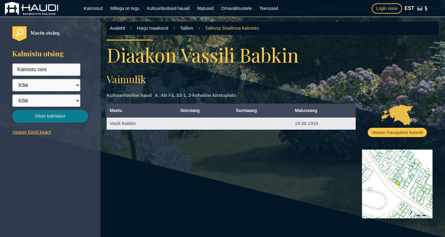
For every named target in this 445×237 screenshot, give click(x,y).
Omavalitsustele (236, 8)
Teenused (268, 8)
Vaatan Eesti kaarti (31, 132)
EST (409, 8)
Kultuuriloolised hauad (168, 8)
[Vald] (46, 100)
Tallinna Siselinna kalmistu (232, 28)
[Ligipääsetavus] (420, 8)
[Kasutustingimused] (426, 8)
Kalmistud (93, 8)
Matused (205, 8)
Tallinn (186, 28)
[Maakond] (46, 85)
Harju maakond (152, 28)
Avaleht (117, 28)
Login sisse (387, 8)
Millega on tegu (125, 8)
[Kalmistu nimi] (46, 69)
